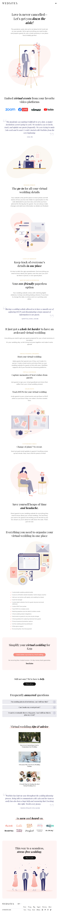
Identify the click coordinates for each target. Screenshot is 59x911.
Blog (34, 907)
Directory (44, 907)
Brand (33, 910)
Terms (25, 910)
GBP (19, 904)
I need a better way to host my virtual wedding (29, 654)
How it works (29, 858)
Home (24, 907)
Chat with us (29, 684)
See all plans (29, 663)
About (50, 907)
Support (38, 907)
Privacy (29, 910)
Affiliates (38, 910)
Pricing (29, 907)
